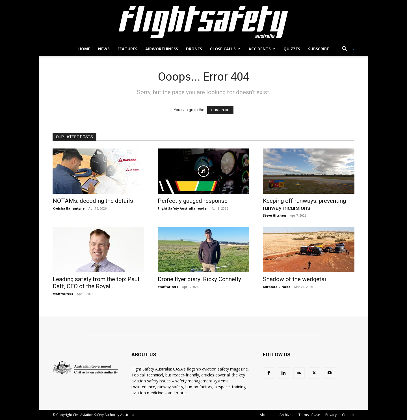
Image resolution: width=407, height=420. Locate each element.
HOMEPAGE (220, 110)
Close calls (225, 48)
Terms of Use (309, 414)
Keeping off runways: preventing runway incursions (304, 204)
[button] (345, 49)
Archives (286, 414)
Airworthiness (161, 48)
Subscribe (318, 48)
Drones (194, 48)
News (104, 48)
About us (267, 414)
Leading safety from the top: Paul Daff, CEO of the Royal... (96, 283)
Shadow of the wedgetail (295, 279)
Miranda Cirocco (276, 287)
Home (84, 48)
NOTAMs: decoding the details (93, 200)
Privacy (331, 414)
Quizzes (291, 48)
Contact (348, 414)
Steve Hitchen (274, 215)
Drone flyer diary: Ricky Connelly (199, 279)
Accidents (261, 48)
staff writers (63, 294)
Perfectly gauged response (193, 200)
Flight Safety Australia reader (183, 208)
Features (127, 48)
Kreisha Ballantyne (69, 208)
